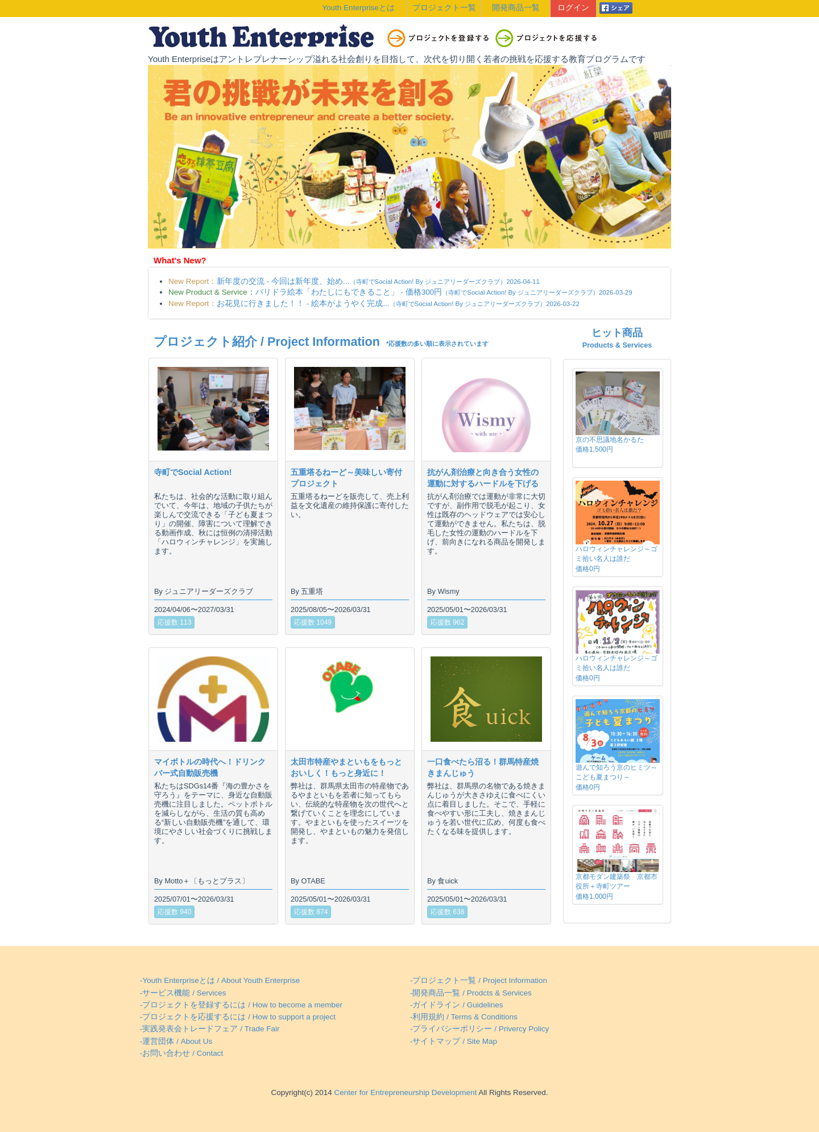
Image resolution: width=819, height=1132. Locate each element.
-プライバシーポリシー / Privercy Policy (479, 1028)
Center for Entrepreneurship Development (404, 1092)
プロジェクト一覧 (444, 7)
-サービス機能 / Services (183, 993)
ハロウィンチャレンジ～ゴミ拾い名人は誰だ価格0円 (616, 558)
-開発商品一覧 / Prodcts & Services (471, 993)
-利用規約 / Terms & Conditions (464, 1017)
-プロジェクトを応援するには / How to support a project (238, 1017)
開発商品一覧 (516, 7)
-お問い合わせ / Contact (181, 1053)
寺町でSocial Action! (192, 472)
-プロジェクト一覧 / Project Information (478, 980)
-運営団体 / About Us (176, 1041)
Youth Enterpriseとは (358, 7)
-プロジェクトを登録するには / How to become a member (241, 1005)
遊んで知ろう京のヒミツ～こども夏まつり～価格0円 (616, 777)
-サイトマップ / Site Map (453, 1041)
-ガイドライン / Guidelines (456, 1005)
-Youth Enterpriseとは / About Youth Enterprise (220, 980)
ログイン (573, 7)
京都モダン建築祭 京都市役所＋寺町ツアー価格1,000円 (616, 886)
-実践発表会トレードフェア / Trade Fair (210, 1028)
